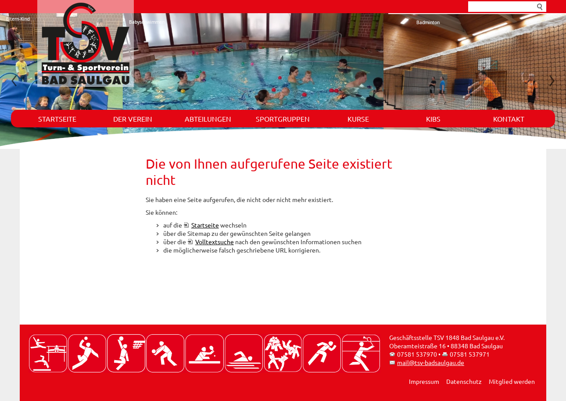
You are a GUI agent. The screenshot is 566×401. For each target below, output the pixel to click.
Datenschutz (464, 381)
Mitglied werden (512, 381)
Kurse (358, 118)
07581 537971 (470, 354)
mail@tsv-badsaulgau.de (430, 362)
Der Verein (132, 118)
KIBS (433, 118)
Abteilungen (208, 118)
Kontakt (508, 118)
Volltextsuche (214, 242)
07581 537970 (417, 354)
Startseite (57, 118)
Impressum (424, 381)
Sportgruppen (283, 118)
